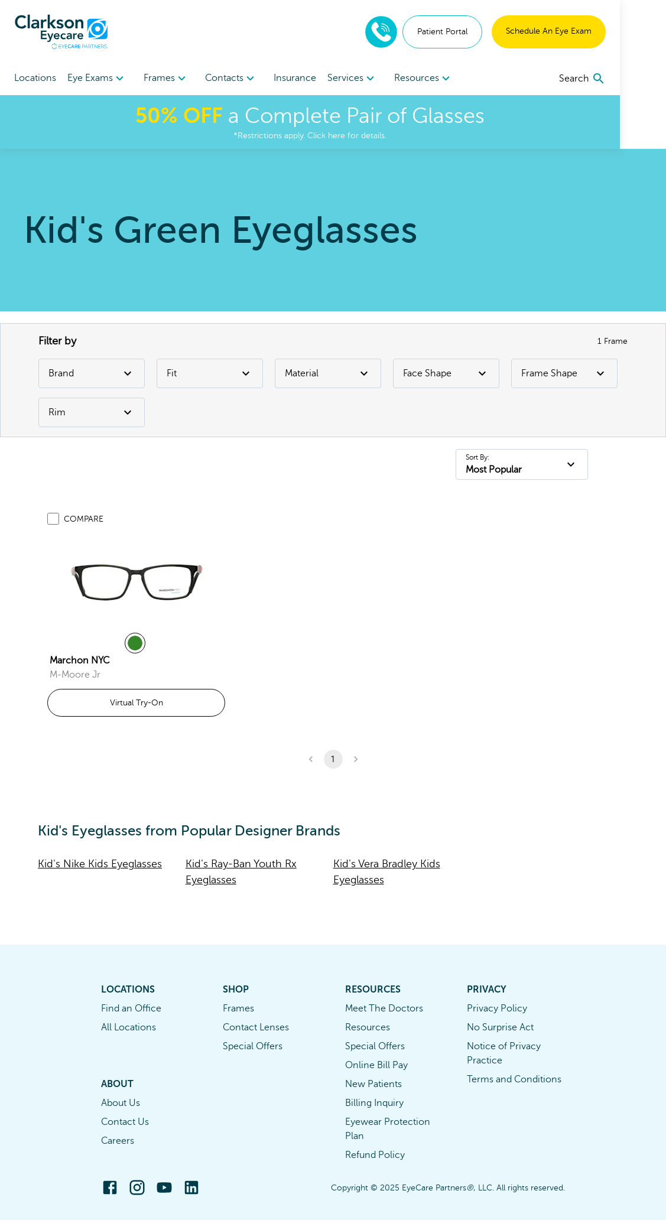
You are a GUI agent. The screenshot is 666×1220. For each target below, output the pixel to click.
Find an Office (131, 1008)
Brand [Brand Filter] (91, 373)
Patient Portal (488, 31)
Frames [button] (177, 78)
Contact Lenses (256, 1027)
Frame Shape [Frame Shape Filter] (564, 373)
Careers (117, 1141)
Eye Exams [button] (103, 78)
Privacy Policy (497, 1008)
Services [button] (381, 78)
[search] (628, 78)
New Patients (373, 1084)
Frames (238, 1008)
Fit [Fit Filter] (210, 373)
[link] (136, 580)
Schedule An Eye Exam (595, 31)
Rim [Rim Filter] (91, 412)
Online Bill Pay (376, 1065)
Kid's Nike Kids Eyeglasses (100, 864)
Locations (35, 78)
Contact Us (125, 1122)
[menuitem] (103, 78)
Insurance (318, 78)
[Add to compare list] (53, 519)
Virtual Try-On (136, 702)
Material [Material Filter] (328, 373)
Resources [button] (458, 78)
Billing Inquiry (374, 1103)
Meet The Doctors (384, 1008)
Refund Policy (375, 1155)
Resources (367, 1027)
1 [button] (333, 759)
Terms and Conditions (514, 1079)
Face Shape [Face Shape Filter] (446, 373)
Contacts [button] (248, 78)
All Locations (128, 1027)
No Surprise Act (500, 1027)
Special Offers (252, 1046)
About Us (120, 1103)
